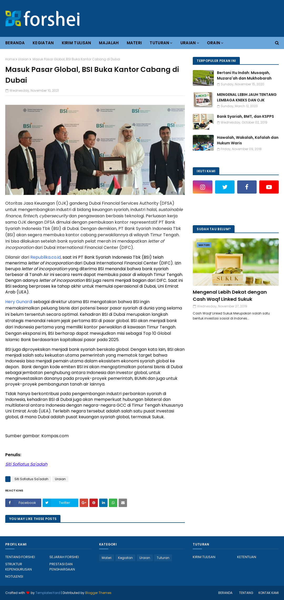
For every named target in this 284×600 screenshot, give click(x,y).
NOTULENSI (14, 576)
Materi (106, 557)
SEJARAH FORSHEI (64, 556)
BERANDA (225, 593)
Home (10, 59)
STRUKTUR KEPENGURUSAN (18, 567)
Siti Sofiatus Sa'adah (31, 479)
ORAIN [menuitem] (213, 43)
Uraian (23, 59)
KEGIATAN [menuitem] (43, 43)
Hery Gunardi (18, 302)
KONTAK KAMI (268, 593)
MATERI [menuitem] (134, 43)
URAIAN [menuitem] (188, 43)
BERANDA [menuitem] (15, 43)
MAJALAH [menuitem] (109, 43)
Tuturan (163, 557)
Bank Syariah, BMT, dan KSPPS (245, 116)
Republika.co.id (45, 257)
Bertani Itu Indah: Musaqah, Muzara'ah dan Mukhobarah (244, 75)
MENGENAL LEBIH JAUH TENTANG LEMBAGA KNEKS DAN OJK (247, 97)
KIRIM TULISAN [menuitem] (76, 43)
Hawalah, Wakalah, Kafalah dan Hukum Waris (247, 140)
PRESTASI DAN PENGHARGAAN (62, 567)
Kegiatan (125, 557)
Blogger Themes (98, 593)
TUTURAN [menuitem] (159, 43)
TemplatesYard (48, 593)
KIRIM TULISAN (204, 556)
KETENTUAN (246, 556)
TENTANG (246, 593)
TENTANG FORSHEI (20, 556)
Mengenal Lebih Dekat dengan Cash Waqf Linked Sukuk (230, 295)
